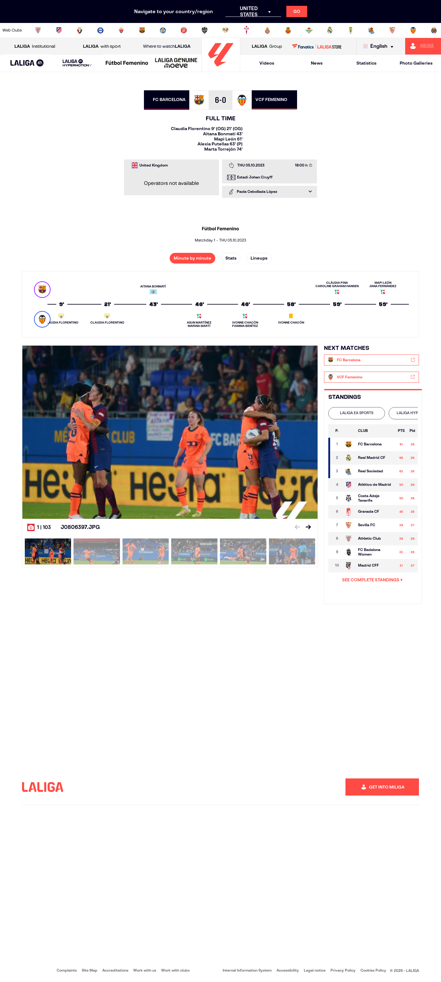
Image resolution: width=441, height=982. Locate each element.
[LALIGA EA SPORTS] (27, 63)
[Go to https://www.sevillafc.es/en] (392, 30)
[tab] (356, 413)
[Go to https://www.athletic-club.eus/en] (38, 30)
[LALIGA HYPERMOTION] (77, 63)
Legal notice (315, 970)
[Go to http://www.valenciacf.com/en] (413, 30)
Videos (266, 63)
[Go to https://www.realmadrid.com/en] (329, 30)
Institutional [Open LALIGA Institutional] (34, 46)
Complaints (67, 970)
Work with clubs (175, 970)
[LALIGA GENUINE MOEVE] (176, 63)
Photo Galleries (416, 63)
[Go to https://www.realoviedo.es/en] (350, 30)
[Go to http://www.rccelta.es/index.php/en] (246, 30)
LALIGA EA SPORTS (356, 413)
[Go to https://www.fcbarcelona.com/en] (142, 30)
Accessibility (288, 970)
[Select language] (380, 46)
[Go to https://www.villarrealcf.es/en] (434, 30)
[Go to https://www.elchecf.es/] (121, 30)
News (316, 63)
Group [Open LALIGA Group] (267, 46)
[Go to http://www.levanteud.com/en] (204, 30)
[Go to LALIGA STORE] (317, 46)
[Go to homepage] (221, 69)
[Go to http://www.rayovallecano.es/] (225, 30)
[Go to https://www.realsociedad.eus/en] (371, 30)
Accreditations (115, 970)
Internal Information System (247, 970)
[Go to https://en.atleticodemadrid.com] (58, 30)
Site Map (89, 970)
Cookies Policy (373, 970)
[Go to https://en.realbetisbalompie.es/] (309, 30)
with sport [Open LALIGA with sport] (102, 46)
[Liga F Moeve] (127, 63)
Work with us (144, 970)
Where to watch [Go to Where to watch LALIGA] (166, 46)
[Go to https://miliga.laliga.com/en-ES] (423, 46)
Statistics (366, 63)
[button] (27, 63)
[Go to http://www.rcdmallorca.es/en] (288, 30)
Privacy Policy (343, 970)
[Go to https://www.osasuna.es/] (79, 30)
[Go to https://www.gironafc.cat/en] (183, 30)
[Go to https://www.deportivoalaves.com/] (100, 30)
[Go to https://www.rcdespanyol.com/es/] (267, 30)
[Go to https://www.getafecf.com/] (163, 30)
